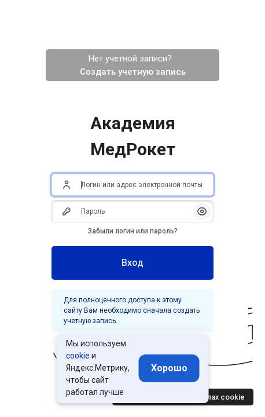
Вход (132, 262)
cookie (78, 355)
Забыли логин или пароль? (133, 231)
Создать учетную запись (133, 72)
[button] (202, 211)
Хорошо (169, 368)
